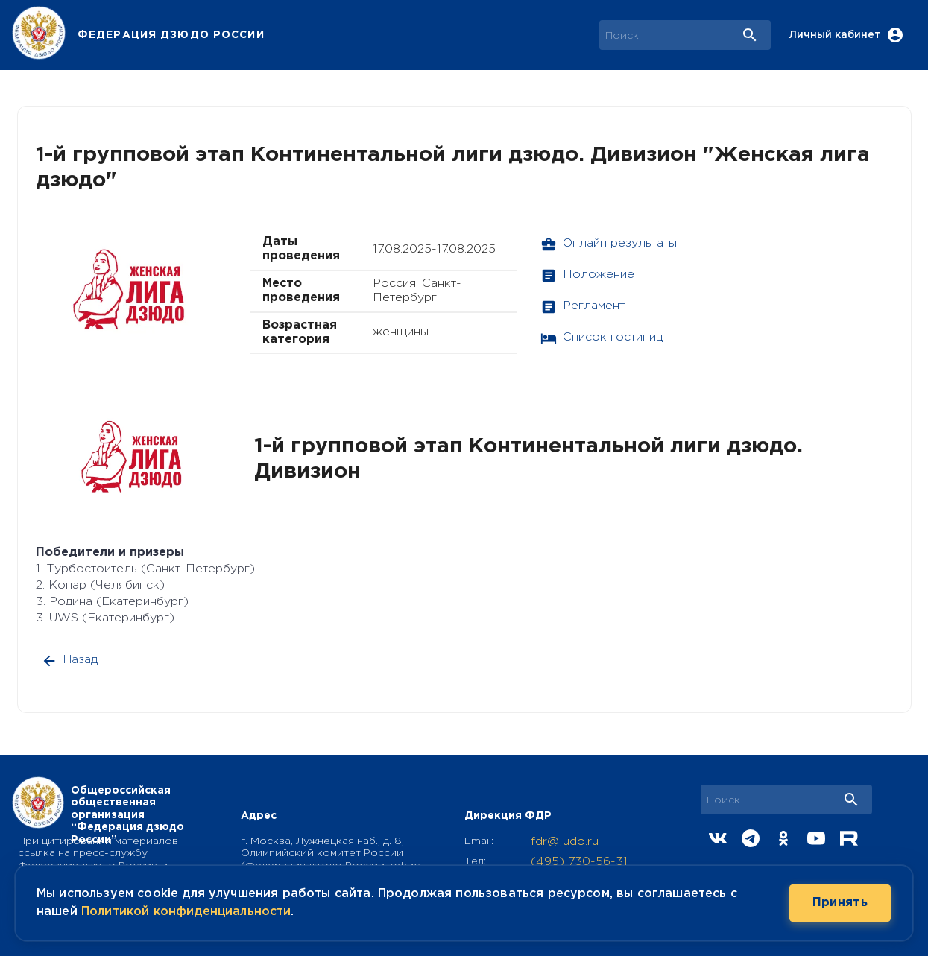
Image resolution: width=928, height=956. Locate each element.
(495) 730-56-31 (579, 861)
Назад (71, 660)
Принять (840, 903)
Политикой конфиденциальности (186, 911)
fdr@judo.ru (565, 841)
